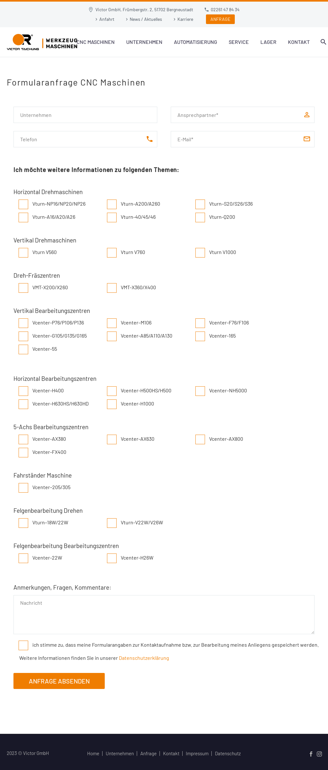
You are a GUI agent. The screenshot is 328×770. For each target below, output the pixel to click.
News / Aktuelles (146, 19)
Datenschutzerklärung (144, 658)
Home (93, 753)
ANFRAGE (220, 19)
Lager (268, 42)
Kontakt (299, 42)
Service (239, 42)
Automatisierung (195, 42)
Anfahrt (106, 19)
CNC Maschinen (96, 42)
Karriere (185, 19)
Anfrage (148, 753)
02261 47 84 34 (225, 9)
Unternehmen (144, 42)
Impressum (197, 753)
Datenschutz (228, 753)
